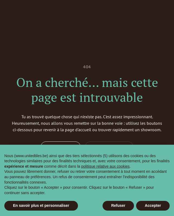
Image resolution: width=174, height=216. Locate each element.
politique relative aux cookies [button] (105, 166)
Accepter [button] (153, 205)
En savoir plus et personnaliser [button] (41, 205)
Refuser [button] (118, 205)
